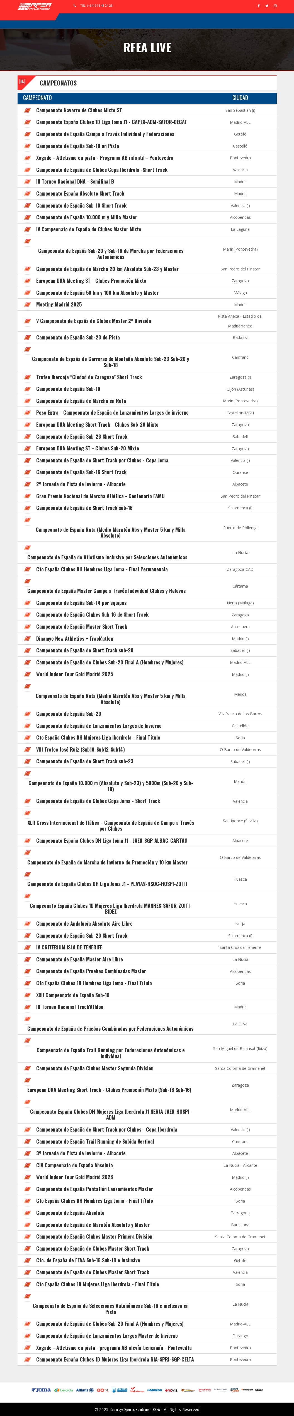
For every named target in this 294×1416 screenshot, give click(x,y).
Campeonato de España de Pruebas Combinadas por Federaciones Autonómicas (110, 1028)
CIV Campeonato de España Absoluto (74, 1165)
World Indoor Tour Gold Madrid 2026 (74, 1176)
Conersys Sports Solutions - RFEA (135, 1409)
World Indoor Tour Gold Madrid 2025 (74, 674)
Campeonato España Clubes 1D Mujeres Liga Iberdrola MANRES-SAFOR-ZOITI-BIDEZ (111, 908)
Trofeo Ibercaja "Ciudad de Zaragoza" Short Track (89, 377)
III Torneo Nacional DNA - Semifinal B (75, 181)
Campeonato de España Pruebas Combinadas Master (91, 971)
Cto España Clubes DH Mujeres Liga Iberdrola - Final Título (98, 737)
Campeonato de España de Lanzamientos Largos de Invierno (99, 725)
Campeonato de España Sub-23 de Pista (78, 337)
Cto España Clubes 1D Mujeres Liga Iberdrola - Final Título (97, 1284)
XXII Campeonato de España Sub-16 (73, 995)
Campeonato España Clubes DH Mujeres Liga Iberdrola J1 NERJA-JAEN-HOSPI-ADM (110, 1114)
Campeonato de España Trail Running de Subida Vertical (95, 1141)
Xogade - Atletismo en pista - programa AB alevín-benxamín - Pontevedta (114, 1347)
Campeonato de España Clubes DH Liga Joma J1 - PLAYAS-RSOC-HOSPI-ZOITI (107, 883)
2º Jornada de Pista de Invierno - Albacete (81, 484)
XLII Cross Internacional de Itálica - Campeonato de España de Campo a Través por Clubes (111, 825)
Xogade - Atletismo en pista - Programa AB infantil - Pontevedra (104, 157)
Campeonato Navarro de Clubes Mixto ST (79, 110)
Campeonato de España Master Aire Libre (79, 959)
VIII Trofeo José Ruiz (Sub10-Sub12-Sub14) (80, 749)
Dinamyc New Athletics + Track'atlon (74, 638)
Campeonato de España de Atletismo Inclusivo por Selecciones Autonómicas (107, 557)
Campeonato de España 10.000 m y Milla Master (86, 217)
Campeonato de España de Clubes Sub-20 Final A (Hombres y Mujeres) (110, 662)
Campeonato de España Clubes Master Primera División (94, 1236)
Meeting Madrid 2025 (59, 304)
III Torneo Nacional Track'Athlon (69, 1006)
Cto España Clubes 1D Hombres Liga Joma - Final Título (94, 983)
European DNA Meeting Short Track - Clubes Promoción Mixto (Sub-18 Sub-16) (109, 1089)
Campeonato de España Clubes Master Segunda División (95, 1068)
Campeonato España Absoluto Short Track (80, 193)
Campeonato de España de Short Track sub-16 (84, 507)
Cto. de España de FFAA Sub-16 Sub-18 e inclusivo (88, 1260)
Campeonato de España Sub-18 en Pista (77, 145)
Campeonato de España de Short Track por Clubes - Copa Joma (102, 460)
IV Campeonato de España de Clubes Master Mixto (88, 229)
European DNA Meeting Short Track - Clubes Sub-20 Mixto (97, 424)
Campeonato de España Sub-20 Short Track (81, 935)
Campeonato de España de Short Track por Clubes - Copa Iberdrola (106, 1129)
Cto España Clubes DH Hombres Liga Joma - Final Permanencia (102, 569)
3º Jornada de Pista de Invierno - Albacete (81, 1153)
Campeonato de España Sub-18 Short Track (81, 205)
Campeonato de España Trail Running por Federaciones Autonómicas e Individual (111, 1053)
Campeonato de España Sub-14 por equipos (81, 602)
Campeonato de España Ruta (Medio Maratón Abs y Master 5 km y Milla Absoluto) (111, 532)
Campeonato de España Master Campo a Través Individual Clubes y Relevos (106, 590)
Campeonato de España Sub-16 (68, 388)
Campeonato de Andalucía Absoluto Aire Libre (84, 923)
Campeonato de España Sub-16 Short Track (81, 472)
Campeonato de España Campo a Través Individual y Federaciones (105, 133)
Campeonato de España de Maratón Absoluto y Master (93, 1224)
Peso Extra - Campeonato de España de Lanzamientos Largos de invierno (112, 412)
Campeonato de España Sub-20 (68, 713)
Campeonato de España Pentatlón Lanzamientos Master (94, 1188)
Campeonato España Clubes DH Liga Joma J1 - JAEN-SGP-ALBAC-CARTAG (112, 840)
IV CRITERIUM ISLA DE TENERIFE (69, 947)
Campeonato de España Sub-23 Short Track (81, 436)
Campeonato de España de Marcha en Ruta (81, 400)
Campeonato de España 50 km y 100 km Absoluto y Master (97, 292)
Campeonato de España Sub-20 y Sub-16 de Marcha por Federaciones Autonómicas (110, 253)
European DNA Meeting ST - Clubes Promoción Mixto (91, 280)
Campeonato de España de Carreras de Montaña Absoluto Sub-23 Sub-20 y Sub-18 (110, 362)
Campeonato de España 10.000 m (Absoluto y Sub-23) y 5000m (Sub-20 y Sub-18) (110, 786)
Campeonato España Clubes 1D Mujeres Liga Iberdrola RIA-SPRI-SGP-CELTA (115, 1359)
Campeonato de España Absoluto (70, 1212)
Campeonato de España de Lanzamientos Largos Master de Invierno (107, 1335)
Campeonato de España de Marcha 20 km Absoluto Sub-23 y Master (107, 268)
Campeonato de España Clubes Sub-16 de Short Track (92, 614)
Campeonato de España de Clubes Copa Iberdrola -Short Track (101, 169)
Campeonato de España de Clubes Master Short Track (92, 1248)
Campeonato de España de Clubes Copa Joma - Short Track (98, 800)
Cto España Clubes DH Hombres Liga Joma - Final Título (94, 1200)
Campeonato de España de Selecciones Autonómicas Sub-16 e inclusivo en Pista (111, 1308)
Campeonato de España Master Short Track (81, 626)
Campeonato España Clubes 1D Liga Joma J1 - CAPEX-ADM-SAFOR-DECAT (111, 121)
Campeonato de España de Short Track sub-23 (84, 761)
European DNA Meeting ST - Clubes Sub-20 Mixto (87, 448)
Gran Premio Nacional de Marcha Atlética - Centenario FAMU (100, 496)
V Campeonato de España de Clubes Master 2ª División (93, 320)
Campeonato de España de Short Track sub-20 (84, 650)
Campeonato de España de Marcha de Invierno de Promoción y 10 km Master (107, 862)
